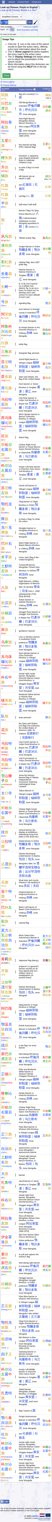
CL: (37, 94)
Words (11, 2)
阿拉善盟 (32, 1223)
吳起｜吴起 (31, 885)
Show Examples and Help (27, 30)
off (7, 29)
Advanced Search (30, 27)
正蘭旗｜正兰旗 (29, 1316)
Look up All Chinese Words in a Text (18, 10)
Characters (23, 2)
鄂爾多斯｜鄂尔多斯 (29, 509)
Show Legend (7, 82)
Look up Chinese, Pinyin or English (19, 7)
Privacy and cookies (44, 1520)
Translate (36, 2)
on (12, 29)
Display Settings (8, 85)
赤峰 (29, 333)
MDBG (35, 1516)
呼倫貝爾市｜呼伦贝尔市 (29, 110)
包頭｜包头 (26, 859)
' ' (7, 998)
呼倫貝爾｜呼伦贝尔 (29, 316)
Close (6, 75)
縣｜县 (23, 226)
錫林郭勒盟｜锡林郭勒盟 (29, 367)
